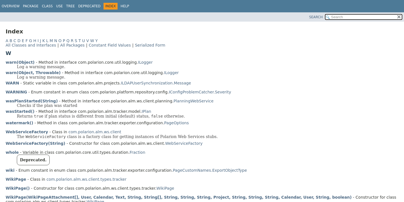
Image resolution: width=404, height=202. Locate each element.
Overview (11, 6)
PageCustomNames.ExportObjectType (210, 170)
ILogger (145, 62)
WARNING (16, 92)
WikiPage (16, 179)
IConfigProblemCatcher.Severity (200, 92)
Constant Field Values (110, 45)
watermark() (19, 123)
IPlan (146, 111)
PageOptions (176, 123)
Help (125, 6)
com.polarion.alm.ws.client (94, 132)
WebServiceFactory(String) (35, 143)
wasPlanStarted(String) (32, 101)
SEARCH (316, 17)
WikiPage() (18, 188)
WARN (12, 83)
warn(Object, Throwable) (33, 72)
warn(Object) (20, 62)
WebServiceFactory (27, 132)
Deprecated (89, 6)
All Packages (72, 45)
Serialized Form (150, 45)
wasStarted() (20, 111)
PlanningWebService (193, 101)
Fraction (137, 152)
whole (12, 152)
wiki (10, 170)
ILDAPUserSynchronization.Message (156, 83)
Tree (70, 6)
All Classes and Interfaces (31, 45)
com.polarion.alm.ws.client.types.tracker (87, 179)
